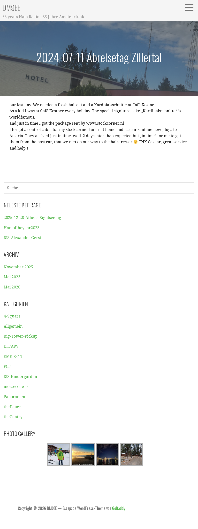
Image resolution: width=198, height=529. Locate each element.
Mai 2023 (12, 277)
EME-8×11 (13, 356)
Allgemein (13, 326)
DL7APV (11, 346)
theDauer (12, 407)
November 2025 (18, 267)
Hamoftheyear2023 (21, 228)
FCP (7, 366)
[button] (191, 7)
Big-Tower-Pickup (21, 336)
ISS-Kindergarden (20, 376)
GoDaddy (118, 508)
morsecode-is (16, 386)
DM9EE (11, 7)
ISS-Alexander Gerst (22, 237)
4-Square (12, 316)
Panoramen (14, 396)
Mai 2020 (12, 287)
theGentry (13, 417)
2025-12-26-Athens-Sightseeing (32, 217)
